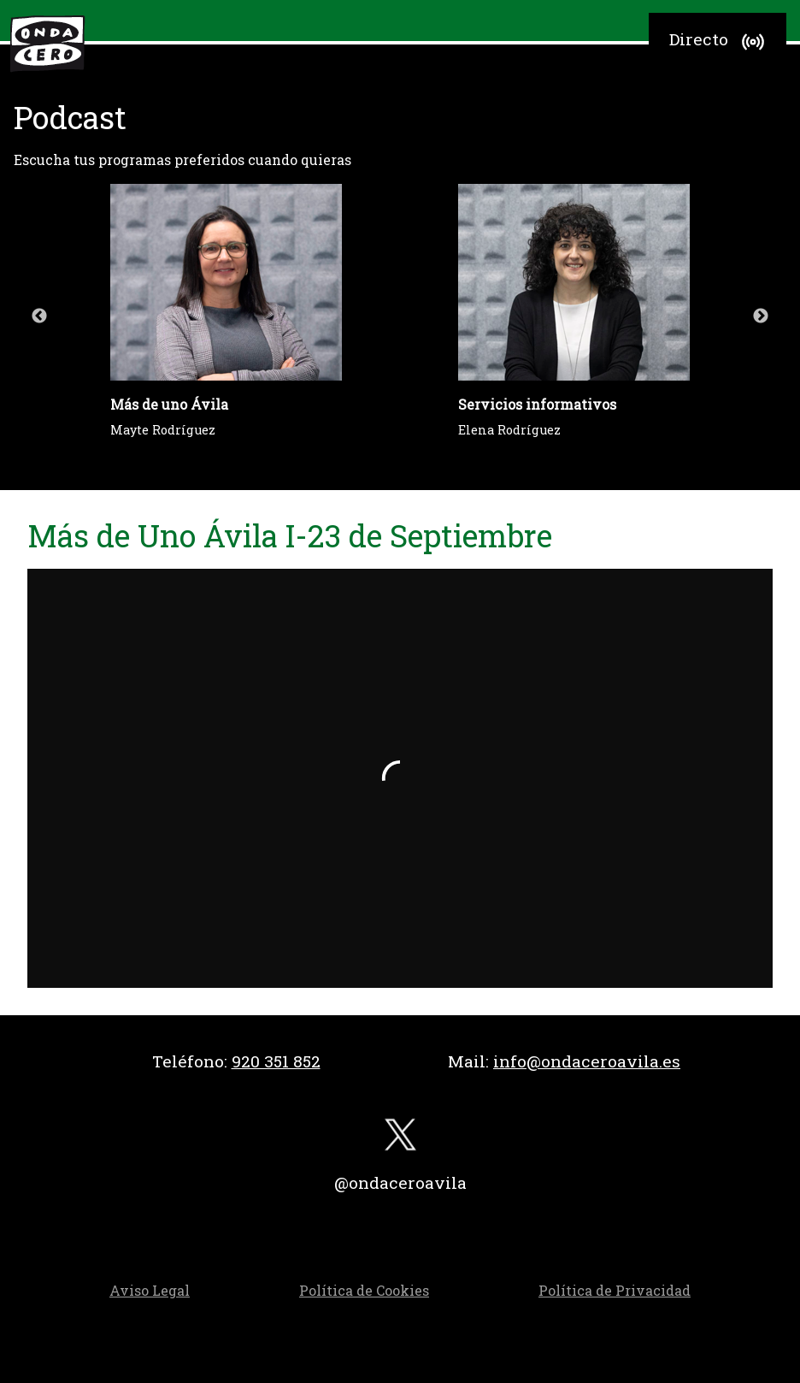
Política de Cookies (364, 1290)
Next (760, 316)
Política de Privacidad (614, 1290)
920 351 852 (276, 1061)
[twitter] (400, 1139)
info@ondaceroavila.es (586, 1061)
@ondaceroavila (400, 1182)
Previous (39, 316)
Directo (719, 42)
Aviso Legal (149, 1290)
